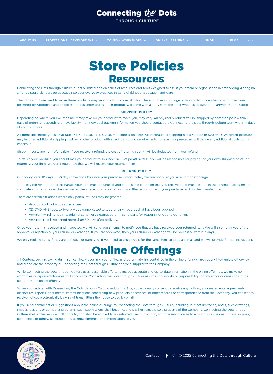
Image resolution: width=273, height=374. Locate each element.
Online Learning (172, 40)
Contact (152, 355)
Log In (249, 40)
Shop (209, 40)
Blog (234, 40)
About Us (28, 40)
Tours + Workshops (126, 40)
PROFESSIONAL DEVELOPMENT (72, 40)
